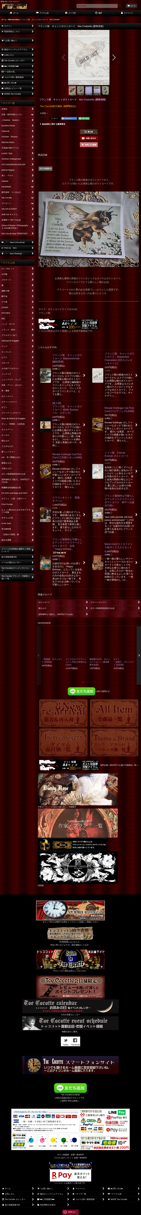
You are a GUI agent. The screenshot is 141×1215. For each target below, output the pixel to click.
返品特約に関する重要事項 (52, 124)
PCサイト (72, 1212)
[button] (64, 57)
